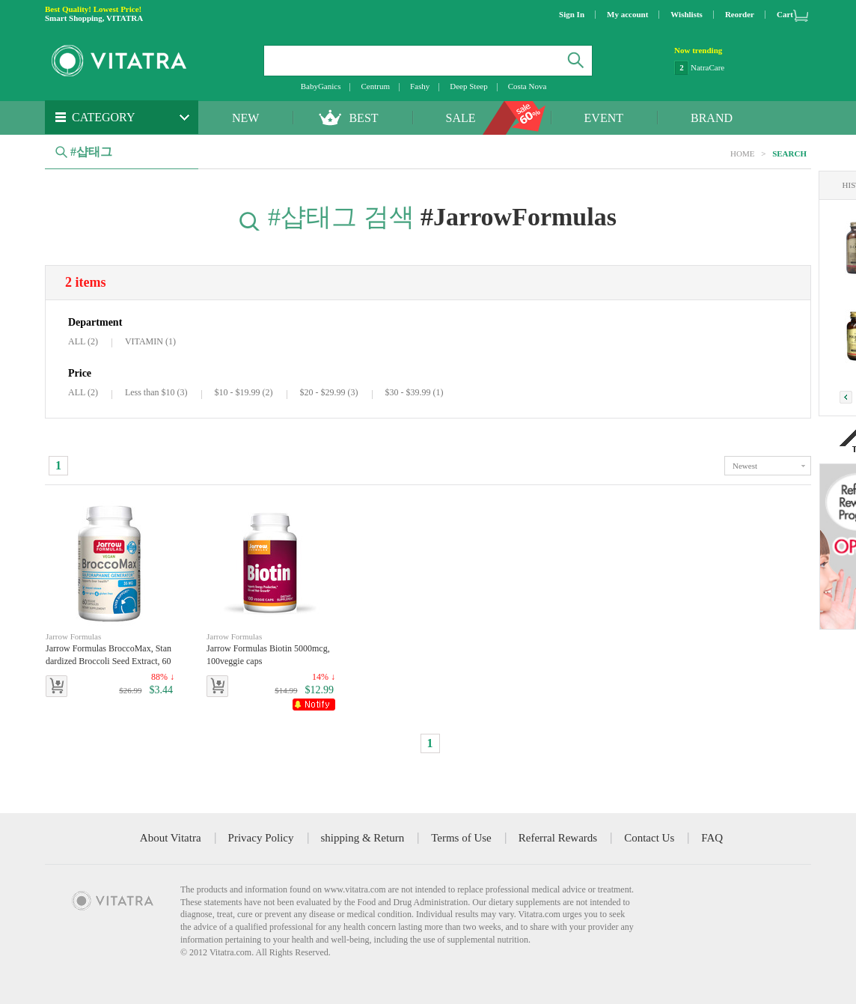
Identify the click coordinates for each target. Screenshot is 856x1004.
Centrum (375, 86)
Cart (785, 14)
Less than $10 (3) (156, 392)
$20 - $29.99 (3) (329, 392)
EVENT (603, 118)
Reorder (739, 14)
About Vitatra (170, 838)
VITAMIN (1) (150, 341)
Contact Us (649, 838)
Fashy (419, 86)
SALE (461, 118)
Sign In (571, 14)
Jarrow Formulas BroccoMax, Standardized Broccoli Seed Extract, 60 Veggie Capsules (110, 649)
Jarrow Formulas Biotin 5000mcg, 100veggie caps (271, 648)
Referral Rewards (558, 838)
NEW (245, 118)
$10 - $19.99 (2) (244, 392)
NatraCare (707, 67)
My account (627, 14)
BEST (363, 118)
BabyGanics (321, 86)
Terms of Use (461, 838)
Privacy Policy (261, 838)
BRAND (712, 118)
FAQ (712, 838)
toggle (767, 466)
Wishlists (686, 14)
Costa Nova (527, 86)
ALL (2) (83, 341)
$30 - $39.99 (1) (414, 392)
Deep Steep (468, 86)
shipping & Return (363, 838)
